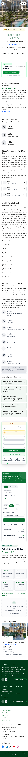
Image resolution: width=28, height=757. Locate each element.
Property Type (8, 502)
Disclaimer (4, 716)
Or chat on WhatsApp (14, 453)
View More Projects (20, 678)
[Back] (2, 3)
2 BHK (17, 504)
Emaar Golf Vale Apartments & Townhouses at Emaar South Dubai (14, 666)
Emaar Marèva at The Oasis (7, 674)
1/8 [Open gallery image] (24, 3)
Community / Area (9, 511)
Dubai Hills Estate (14, 44)
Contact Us (4, 714)
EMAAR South (4, 688)
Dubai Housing (6, 709)
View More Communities (19, 700)
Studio (6, 504)
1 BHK (11, 504)
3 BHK (5, 507)
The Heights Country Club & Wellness (10, 692)
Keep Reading (5, 111)
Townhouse (13, 507)
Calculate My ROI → (14, 518)
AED (6, 485)
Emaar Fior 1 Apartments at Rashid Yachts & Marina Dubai (14, 668)
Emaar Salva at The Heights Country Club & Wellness (14, 672)
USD (11, 485)
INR (15, 485)
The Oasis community (6, 694)
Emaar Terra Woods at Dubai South (10, 670)
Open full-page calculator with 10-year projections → (13, 593)
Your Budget (7, 489)
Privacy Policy (5, 719)
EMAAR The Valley (5, 696)
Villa (19, 507)
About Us (4, 712)
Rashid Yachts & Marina (7, 690)
